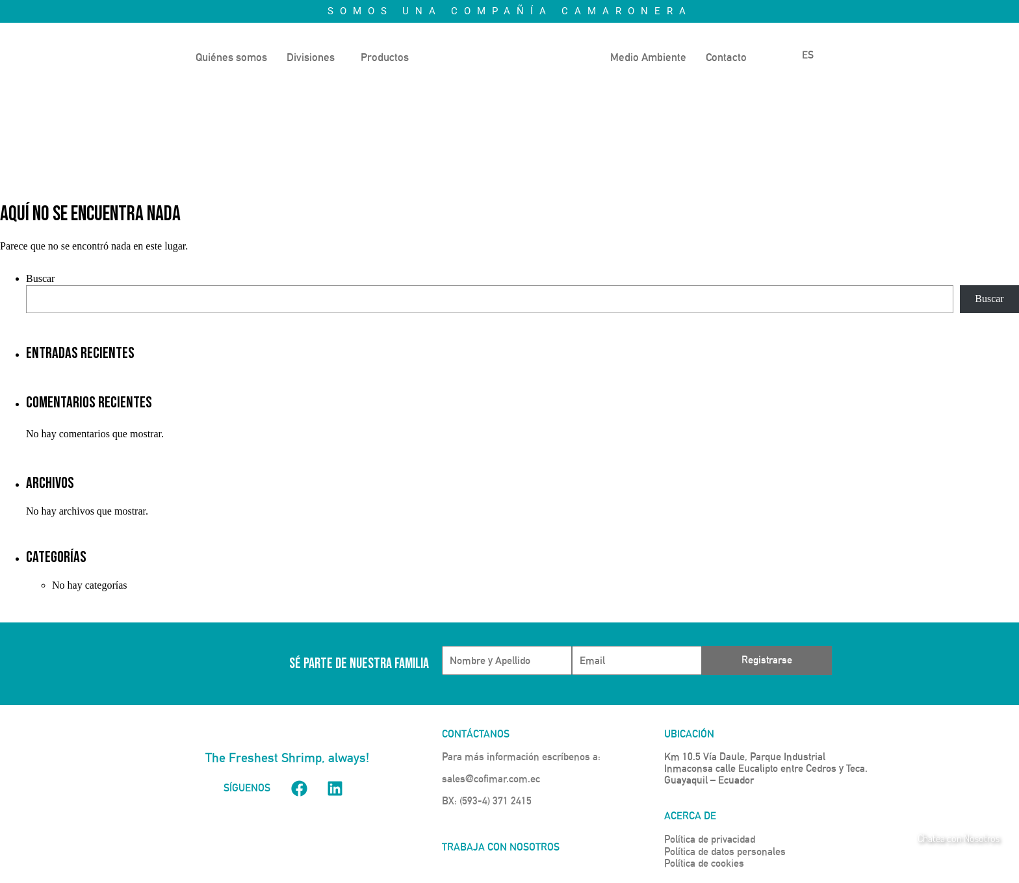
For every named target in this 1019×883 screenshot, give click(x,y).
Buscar (40, 278)
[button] (314, 57)
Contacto (726, 57)
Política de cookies (704, 863)
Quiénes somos (231, 57)
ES (800, 55)
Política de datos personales (725, 851)
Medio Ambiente (648, 57)
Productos (385, 57)
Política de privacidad (709, 839)
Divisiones (311, 57)
